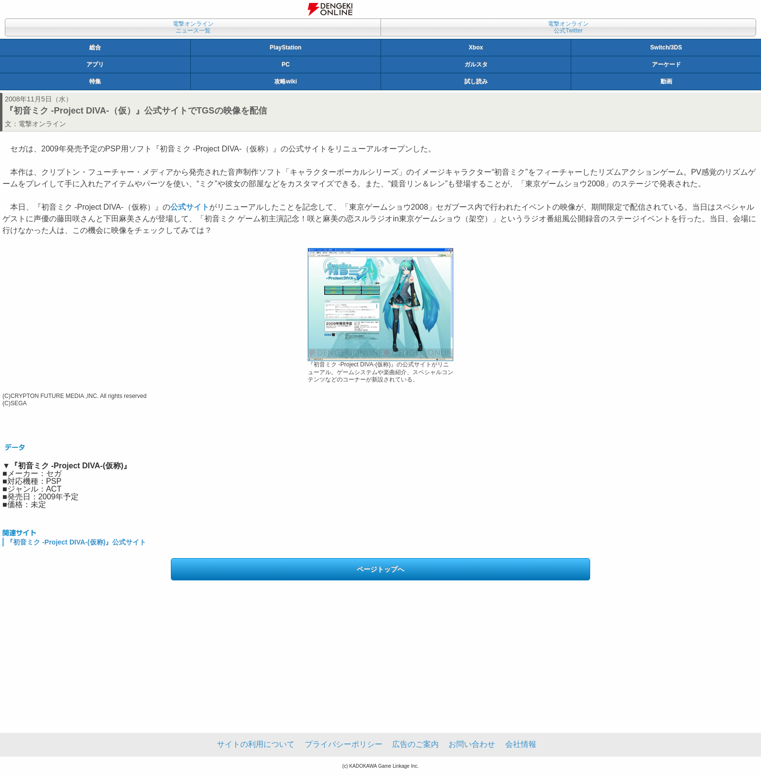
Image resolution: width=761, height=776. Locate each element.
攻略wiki (285, 81)
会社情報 (520, 744)
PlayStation (285, 47)
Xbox (476, 47)
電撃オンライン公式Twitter (568, 27)
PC (285, 64)
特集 (95, 81)
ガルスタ (476, 64)
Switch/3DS (666, 47)
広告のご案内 (415, 744)
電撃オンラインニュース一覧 (193, 27)
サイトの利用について (256, 744)
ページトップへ (380, 569)
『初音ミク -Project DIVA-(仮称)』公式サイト (76, 542)
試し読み (476, 81)
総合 (95, 47)
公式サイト (189, 207)
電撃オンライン (42, 124)
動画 (666, 81)
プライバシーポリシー (343, 744)
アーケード (666, 64)
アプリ (95, 64)
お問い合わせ (471, 744)
